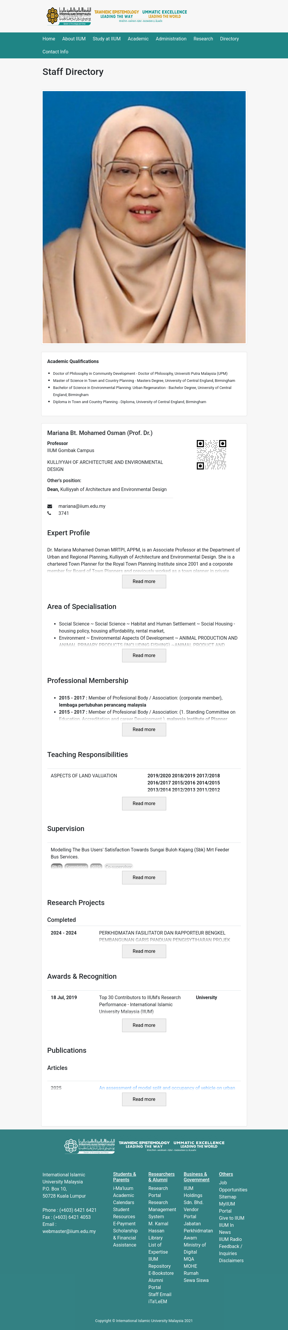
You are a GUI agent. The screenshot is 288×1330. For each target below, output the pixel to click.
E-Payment (124, 1223)
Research (203, 39)
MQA (189, 1259)
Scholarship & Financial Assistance (125, 1238)
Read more (144, 581)
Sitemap (228, 1197)
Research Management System (162, 1209)
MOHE (190, 1266)
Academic (138, 39)
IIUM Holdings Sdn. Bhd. (194, 1195)
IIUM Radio (230, 1239)
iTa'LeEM (158, 1301)
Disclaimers (231, 1260)
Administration (171, 39)
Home (49, 39)
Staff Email (160, 1294)
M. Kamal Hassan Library (159, 1231)
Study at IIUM (107, 39)
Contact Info (56, 52)
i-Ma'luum (123, 1188)
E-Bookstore (161, 1273)
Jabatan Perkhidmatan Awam (198, 1231)
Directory (229, 39)
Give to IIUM (231, 1218)
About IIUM (74, 39)
